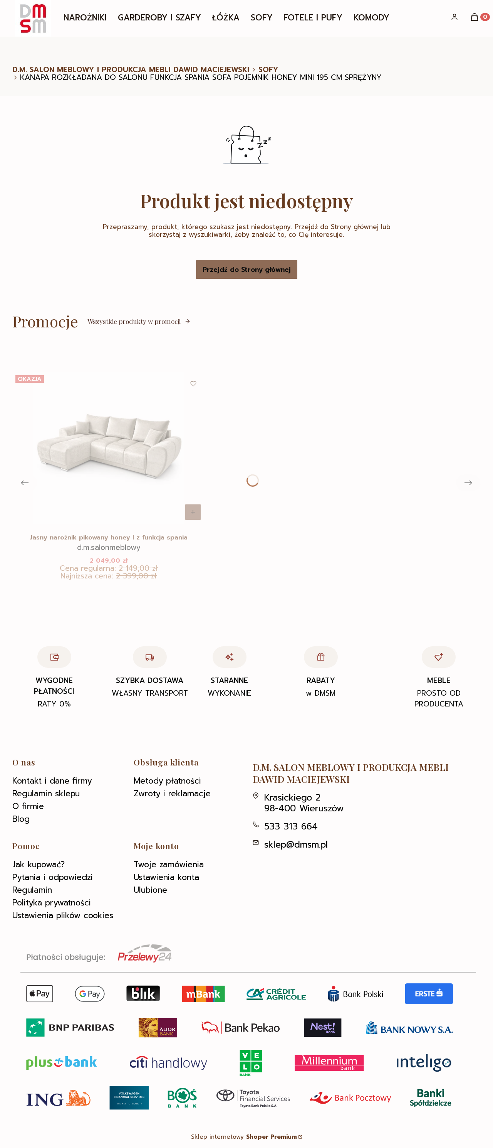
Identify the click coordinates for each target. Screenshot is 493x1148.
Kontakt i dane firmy (52, 781)
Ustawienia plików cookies (62, 915)
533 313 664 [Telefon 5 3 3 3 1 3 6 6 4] (291, 826)
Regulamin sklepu (46, 793)
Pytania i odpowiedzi (52, 877)
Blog (21, 819)
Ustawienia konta (166, 877)
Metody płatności (167, 781)
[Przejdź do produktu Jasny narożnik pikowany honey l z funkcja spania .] (108, 448)
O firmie (28, 806)
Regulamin (32, 890)
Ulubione (150, 890)
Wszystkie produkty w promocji (139, 321)
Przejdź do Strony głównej (247, 270)
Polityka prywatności (51, 903)
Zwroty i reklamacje (172, 793)
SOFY (268, 70)
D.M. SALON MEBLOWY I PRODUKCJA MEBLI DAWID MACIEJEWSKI (130, 70)
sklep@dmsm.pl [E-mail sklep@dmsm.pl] (296, 844)
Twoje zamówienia (169, 864)
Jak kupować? (38, 864)
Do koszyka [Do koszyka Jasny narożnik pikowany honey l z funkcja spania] (193, 512)
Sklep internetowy (244, 1137)
